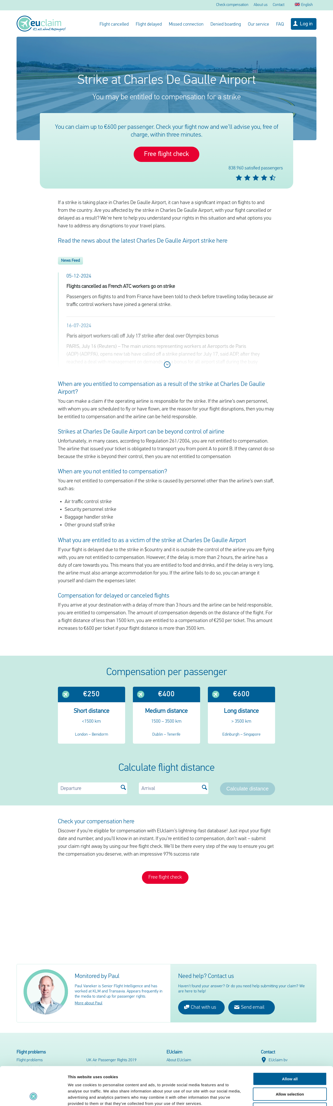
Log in (306, 24)
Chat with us (200, 1007)
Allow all (290, 1043)
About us (261, 5)
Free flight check (166, 154)
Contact (278, 5)
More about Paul (88, 1003)
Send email (249, 1007)
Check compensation (232, 5)
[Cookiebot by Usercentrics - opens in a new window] (33, 1096)
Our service (258, 24)
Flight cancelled (114, 24)
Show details (271, 1096)
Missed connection (186, 24)
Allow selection (290, 1058)
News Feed (70, 261)
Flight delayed (149, 24)
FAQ (280, 24)
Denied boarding (225, 24)
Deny (290, 1073)
